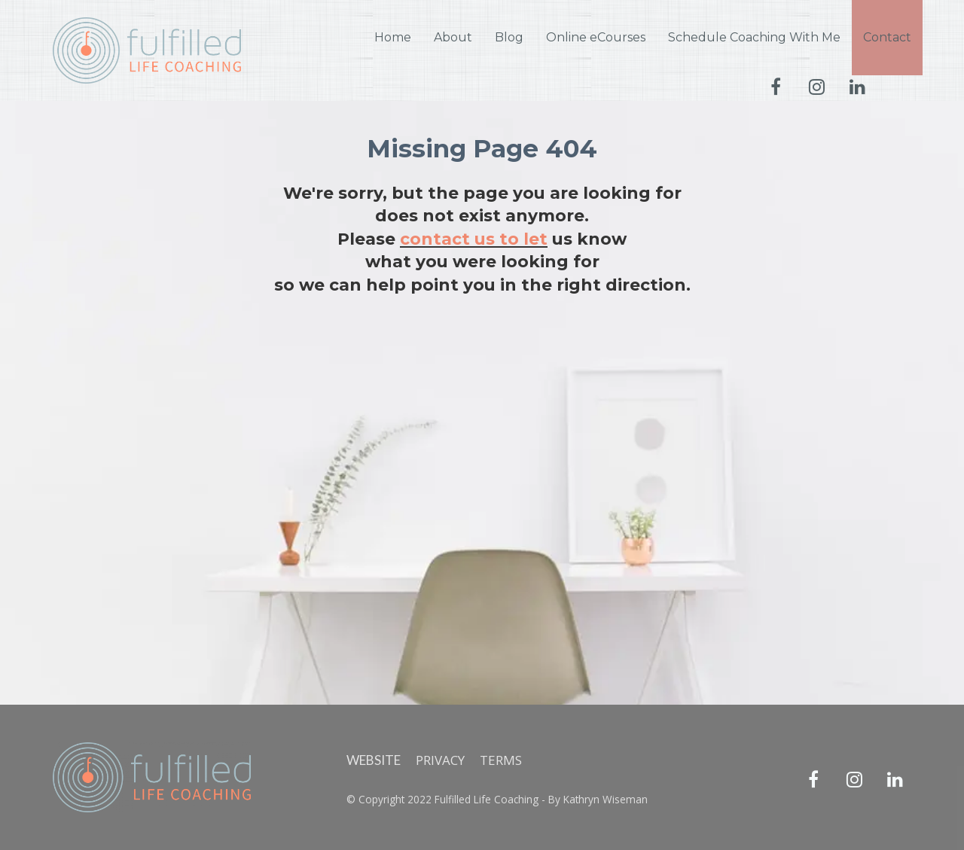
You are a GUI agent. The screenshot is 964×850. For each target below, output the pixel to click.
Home (392, 37)
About (453, 37)
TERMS (501, 760)
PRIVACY (440, 760)
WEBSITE (373, 760)
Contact (887, 37)
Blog (509, 37)
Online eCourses (595, 37)
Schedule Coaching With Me (754, 37)
